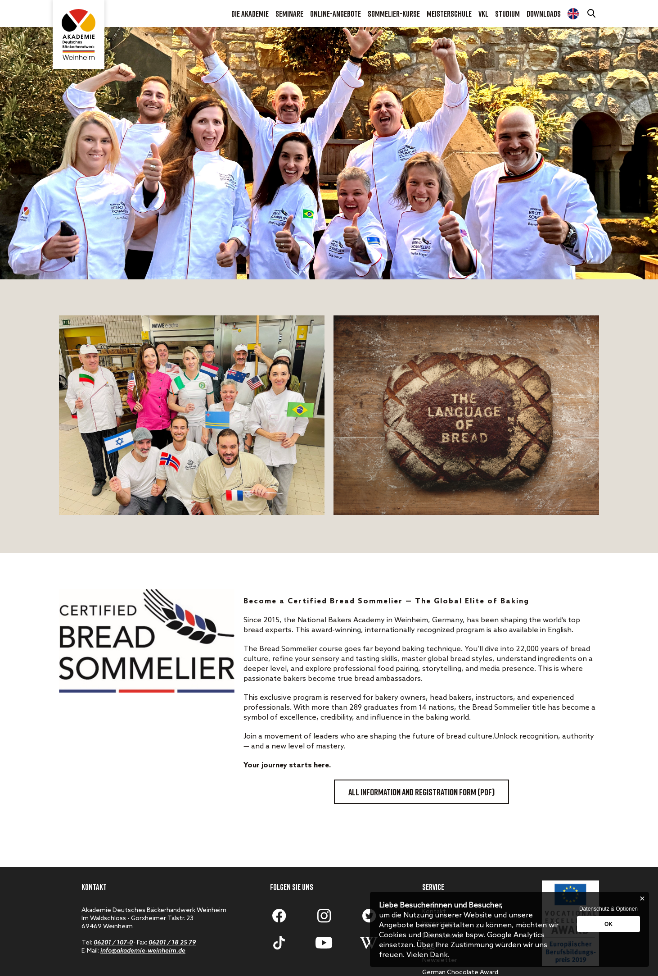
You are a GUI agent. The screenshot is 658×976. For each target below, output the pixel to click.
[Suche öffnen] (592, 13)
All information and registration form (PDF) (421, 791)
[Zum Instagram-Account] (324, 916)
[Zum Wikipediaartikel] (369, 943)
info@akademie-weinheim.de (142, 951)
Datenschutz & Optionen (608, 909)
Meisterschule (449, 13)
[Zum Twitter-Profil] (369, 916)
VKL (483, 13)
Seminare (289, 13)
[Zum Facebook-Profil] (279, 916)
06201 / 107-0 (113, 943)
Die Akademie (250, 13)
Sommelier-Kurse (394, 13)
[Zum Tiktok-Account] (279, 943)
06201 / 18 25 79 (172, 943)
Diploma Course (573, 13)
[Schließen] (642, 898)
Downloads (544, 13)
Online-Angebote (335, 13)
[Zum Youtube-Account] (324, 943)
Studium (507, 13)
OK (608, 924)
